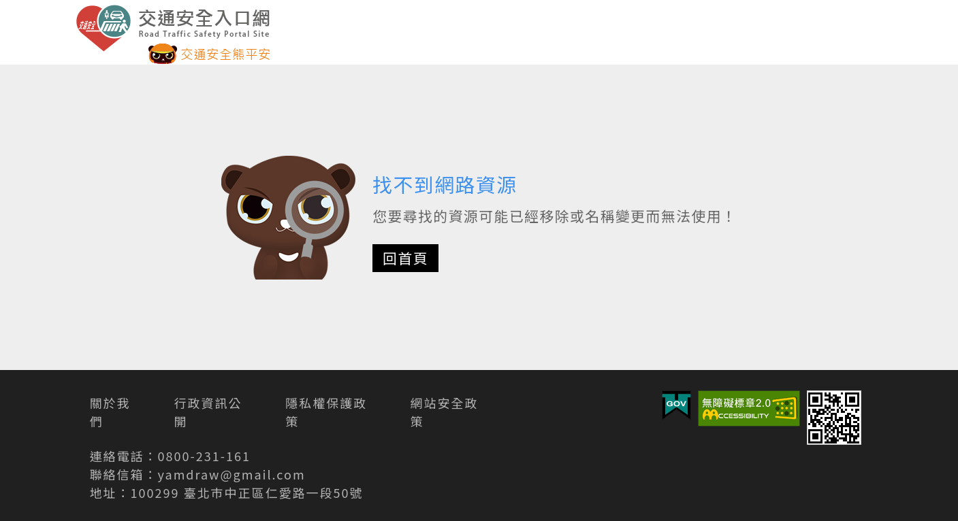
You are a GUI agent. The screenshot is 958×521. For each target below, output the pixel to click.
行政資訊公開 (208, 412)
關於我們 (110, 412)
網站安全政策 (445, 412)
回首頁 (405, 258)
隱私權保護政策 (326, 412)
